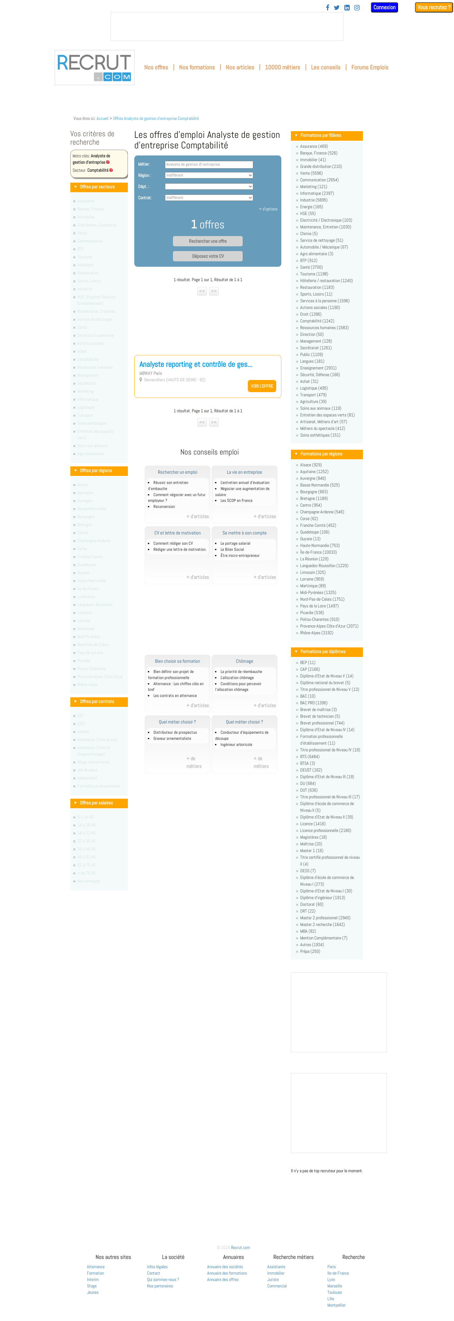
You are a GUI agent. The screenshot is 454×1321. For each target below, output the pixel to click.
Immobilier (276, 1273)
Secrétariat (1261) (316, 348)
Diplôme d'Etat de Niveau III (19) (327, 776)
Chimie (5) (309, 233)
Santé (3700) (311, 267)
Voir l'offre (262, 386)
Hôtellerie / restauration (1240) (326, 280)
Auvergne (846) (313, 478)
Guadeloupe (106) (315, 532)
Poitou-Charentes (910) (320, 619)
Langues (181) (312, 361)
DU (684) (308, 783)
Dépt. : (143, 186)
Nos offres (156, 67)
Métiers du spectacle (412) (322, 428)
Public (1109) (311, 354)
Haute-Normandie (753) (320, 545)
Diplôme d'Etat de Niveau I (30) (326, 891)
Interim (93, 1279)
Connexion (384, 7)
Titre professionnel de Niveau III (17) (330, 797)
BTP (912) (308, 260)
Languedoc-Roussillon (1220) (324, 565)
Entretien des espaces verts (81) (327, 415)
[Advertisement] (207, 323)
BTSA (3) (307, 763)
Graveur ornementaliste (172, 738)
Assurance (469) (314, 146)
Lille (330, 1298)
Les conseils (325, 67)
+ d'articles (197, 516)
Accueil (102, 118)
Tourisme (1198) (314, 274)
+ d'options (268, 209)
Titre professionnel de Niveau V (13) (329, 689)
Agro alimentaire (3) (316, 254)
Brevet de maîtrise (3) (318, 709)
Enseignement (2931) (318, 368)
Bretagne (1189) (314, 498)
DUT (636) (309, 790)
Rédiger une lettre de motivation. (180, 549)
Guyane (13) (310, 539)
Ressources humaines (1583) (324, 327)
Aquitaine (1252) (314, 471)
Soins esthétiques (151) (320, 435)
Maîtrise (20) (311, 844)
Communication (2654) (319, 180)
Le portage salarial (235, 543)
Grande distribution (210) (321, 166)
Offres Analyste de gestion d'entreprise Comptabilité (156, 118)
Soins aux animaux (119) (320, 408)
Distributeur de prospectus (175, 732)
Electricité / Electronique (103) (326, 220)
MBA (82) (308, 931)
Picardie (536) (312, 612)
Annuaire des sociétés (225, 1267)
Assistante (276, 1267)
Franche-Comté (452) (318, 525)
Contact (153, 1273)
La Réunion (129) (314, 559)
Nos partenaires (160, 1286)
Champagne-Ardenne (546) (322, 512)
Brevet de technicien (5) (320, 716)
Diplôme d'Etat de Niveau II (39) (326, 817)
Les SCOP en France (237, 500)
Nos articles (240, 67)
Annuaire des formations (227, 1273)
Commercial (277, 1286)
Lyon (331, 1279)
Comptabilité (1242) (317, 321)
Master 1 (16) (312, 850)
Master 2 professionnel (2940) (325, 918)
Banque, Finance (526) (319, 153)
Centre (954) (311, 505)
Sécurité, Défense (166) (320, 374)
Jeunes (92, 1292)
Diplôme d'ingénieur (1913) (322, 897)
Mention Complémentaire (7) (324, 938)
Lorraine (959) (312, 579)
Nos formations (197, 67)
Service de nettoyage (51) (321, 240)
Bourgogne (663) (314, 491)
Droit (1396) (311, 314)
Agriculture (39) (313, 401)
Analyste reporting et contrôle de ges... (195, 364)
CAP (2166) (310, 669)
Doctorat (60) (312, 904)
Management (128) (316, 341)
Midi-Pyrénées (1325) (318, 592)
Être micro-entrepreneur (240, 555)
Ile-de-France (338, 1273)
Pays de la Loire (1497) (319, 606)
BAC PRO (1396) (314, 703)
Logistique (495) (314, 388)
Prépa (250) (310, 951)
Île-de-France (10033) (318, 552)
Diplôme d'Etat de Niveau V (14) (327, 676)
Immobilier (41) (313, 159)
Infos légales (157, 1267)
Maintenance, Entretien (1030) (325, 227)
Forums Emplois (369, 67)
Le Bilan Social (232, 549)
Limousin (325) (313, 572)
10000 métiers (282, 67)
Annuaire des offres (223, 1279)
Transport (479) (313, 395)
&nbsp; (227, 26)
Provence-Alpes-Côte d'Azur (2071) (329, 626)
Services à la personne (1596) (325, 301)
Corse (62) (309, 518)
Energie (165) (311, 207)
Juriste (273, 1279)
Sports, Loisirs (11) (316, 294)
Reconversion (164, 506)
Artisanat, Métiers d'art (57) (323, 421)
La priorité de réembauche (241, 671)
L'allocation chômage (237, 677)
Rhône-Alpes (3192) (316, 633)
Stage (92, 1286)
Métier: (144, 164)
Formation (95, 1273)
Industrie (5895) (314, 200)
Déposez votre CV (208, 256)
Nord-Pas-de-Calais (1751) (322, 599)
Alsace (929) (311, 465)
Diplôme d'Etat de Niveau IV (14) (327, 729)
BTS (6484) (310, 756)
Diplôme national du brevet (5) (325, 682)
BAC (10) (308, 696)
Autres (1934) (312, 944)
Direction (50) (312, 334)
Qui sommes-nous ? (163, 1279)
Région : (144, 175)
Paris (331, 1267)
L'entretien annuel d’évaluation (245, 482)
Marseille (334, 1286)
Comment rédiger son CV (173, 543)
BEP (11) (308, 662)
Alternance (96, 1267)
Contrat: (145, 198)
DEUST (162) (311, 770)
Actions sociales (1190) (320, 307)
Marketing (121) (313, 186)
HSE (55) (308, 213)
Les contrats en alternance (175, 695)
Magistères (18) (313, 837)
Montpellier (336, 1305)
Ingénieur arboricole (236, 744)
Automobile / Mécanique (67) (324, 247)
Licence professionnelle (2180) (325, 830)
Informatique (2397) (317, 193)
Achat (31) (309, 381)
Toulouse (334, 1292)
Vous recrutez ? (434, 7)
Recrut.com (240, 1247)
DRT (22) (308, 911)
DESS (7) (308, 871)
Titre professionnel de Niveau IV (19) (330, 750)
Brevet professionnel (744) (322, 723)
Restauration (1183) (317, 287)
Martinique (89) (313, 586)
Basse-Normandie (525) (320, 485)
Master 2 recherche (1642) (322, 924)
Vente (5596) (311, 173)
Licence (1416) (313, 824)
